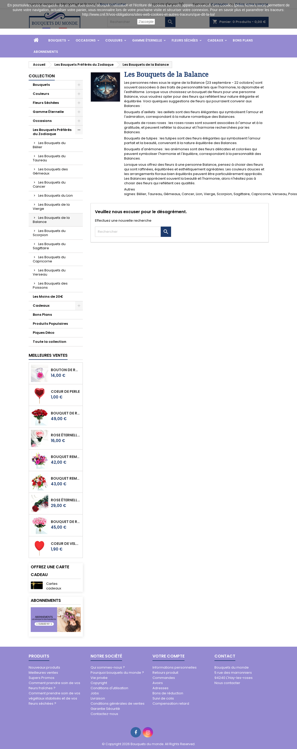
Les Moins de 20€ (48, 296)
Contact (224, 656)
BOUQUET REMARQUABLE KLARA (66, 457)
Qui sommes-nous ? (108, 667)
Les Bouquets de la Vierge (51, 206)
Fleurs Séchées (185, 40)
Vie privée (99, 677)
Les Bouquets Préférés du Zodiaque (52, 131)
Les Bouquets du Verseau (49, 272)
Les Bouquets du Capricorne (49, 259)
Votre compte (168, 656)
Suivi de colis (163, 698)
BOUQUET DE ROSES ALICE (66, 522)
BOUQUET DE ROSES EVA (66, 413)
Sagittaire (242, 194)
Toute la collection (49, 341)
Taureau (155, 194)
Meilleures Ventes (48, 355)
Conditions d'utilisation (109, 688)
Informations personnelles (174, 667)
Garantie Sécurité (105, 708)
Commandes (163, 677)
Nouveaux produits (44, 667)
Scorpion (224, 194)
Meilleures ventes (43, 672)
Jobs (95, 693)
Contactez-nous (104, 713)
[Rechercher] (128, 232)
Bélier (141, 194)
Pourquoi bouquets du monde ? (117, 672)
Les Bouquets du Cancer (49, 184)
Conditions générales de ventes (118, 703)
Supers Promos (41, 677)
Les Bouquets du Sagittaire (49, 246)
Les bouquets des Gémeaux (50, 171)
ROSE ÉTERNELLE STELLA (66, 500)
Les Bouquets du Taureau (49, 158)
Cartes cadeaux (53, 586)
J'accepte (146, 22)
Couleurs (114, 40)
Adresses (160, 688)
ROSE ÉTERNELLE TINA (66, 435)
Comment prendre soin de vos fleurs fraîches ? (54, 685)
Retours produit (165, 672)
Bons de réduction (167, 693)
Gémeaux (172, 194)
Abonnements (46, 51)
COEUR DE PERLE (65, 391)
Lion (199, 194)
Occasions (86, 40)
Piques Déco (43, 332)
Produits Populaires (50, 323)
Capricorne (261, 194)
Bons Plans (243, 40)
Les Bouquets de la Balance (51, 219)
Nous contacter (227, 682)
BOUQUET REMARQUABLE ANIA (66, 478)
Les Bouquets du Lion (55, 195)
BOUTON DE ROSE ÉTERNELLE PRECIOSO (66, 370)
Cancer (188, 194)
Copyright (99, 682)
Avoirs (157, 682)
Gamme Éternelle (147, 40)
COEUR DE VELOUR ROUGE (66, 544)
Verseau (279, 194)
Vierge (209, 194)
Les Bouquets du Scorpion (49, 232)
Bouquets (57, 40)
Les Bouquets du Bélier (49, 144)
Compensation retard (170, 703)
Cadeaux (215, 40)
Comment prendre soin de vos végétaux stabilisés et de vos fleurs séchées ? (54, 698)
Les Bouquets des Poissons (50, 285)
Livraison (98, 698)
